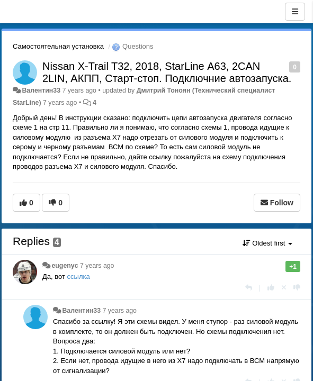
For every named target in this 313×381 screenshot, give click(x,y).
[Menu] (295, 12)
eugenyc (64, 265)
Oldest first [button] (267, 243)
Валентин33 (41, 90)
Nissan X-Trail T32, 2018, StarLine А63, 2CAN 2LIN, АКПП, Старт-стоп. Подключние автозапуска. (166, 72)
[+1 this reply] (270, 288)
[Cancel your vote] (284, 288)
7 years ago (97, 265)
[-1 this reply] (296, 288)
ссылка (78, 276)
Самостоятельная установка (58, 46)
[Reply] (248, 288)
